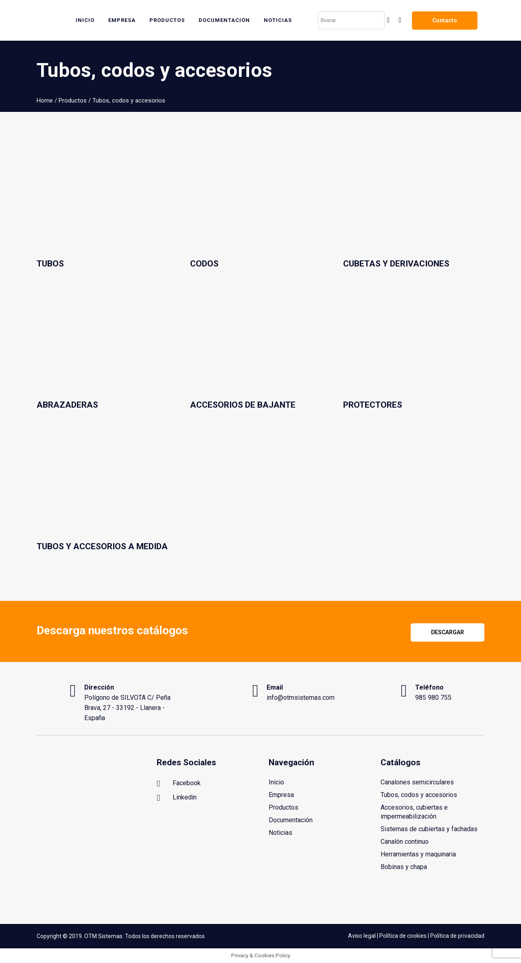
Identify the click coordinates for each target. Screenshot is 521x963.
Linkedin (177, 797)
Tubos (50, 264)
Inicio (276, 782)
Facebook (179, 783)
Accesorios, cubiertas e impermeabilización (414, 812)
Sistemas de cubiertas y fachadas (429, 829)
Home (45, 100)
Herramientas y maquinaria (418, 854)
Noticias (280, 832)
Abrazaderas (67, 405)
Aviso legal (362, 936)
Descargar (447, 632)
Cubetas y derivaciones (396, 264)
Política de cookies (403, 936)
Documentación (291, 820)
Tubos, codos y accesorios (419, 795)
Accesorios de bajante (243, 405)
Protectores (372, 405)
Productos (73, 100)
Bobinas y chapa (404, 867)
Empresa (281, 795)
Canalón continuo (405, 841)
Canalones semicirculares (417, 782)
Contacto (444, 20)
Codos (204, 264)
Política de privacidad (457, 936)
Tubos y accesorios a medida (102, 546)
